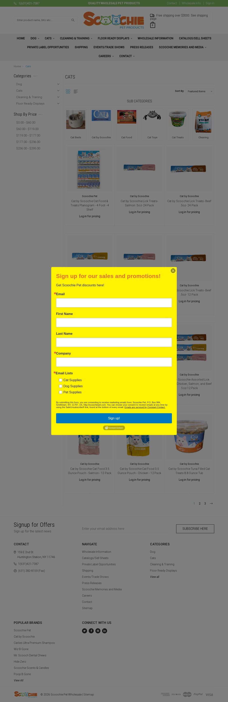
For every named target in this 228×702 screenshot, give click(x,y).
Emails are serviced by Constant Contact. (145, 407)
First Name (64, 313)
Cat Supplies (72, 380)
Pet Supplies (72, 392)
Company (63, 353)
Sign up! (114, 418)
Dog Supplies (73, 386)
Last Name (64, 333)
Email (60, 294)
